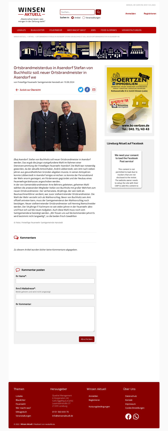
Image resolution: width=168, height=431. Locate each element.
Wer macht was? (76, 30)
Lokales (21, 30)
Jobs (93, 30)
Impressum (130, 404)
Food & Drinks (109, 30)
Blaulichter (37, 30)
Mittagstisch (21, 412)
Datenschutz (131, 396)
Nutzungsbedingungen (99, 406)
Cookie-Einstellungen (135, 408)
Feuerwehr (55, 30)
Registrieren (94, 400)
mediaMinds (50, 424)
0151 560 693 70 (60, 412)
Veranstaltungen (131, 30)
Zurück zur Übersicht (30, 90)
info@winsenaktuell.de (62, 415)
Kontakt (128, 400)
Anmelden (93, 396)
